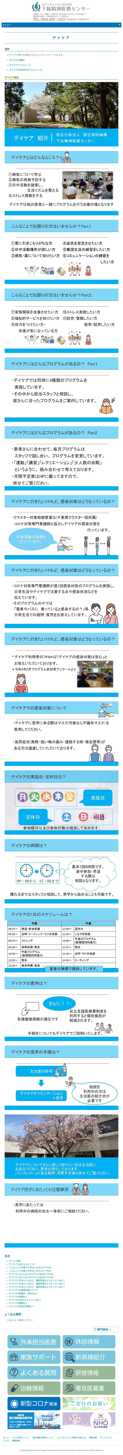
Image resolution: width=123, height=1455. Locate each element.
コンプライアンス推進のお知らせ (71, 1437)
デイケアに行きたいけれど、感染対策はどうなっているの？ (37, 1280)
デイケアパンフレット (20, 65)
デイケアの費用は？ (18, 1303)
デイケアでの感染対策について (23, 1290)
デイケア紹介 (15, 1261)
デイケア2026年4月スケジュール (25, 70)
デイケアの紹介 (17, 60)
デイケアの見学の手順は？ (21, 1306)
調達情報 (16, 1441)
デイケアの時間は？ (18, 1297)
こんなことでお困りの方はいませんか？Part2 (30, 1271)
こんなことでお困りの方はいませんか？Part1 (30, 1267)
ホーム (6, 1437)
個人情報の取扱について (43, 1437)
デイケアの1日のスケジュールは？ (25, 1300)
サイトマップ (105, 1437)
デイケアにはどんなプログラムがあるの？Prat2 (31, 1277)
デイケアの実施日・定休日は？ (23, 1293)
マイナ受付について (20, 1437)
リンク (6, 1441)
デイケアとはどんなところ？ (22, 1264)
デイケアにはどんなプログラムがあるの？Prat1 (31, 1274)
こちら (10, 1320)
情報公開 (93, 1437)
